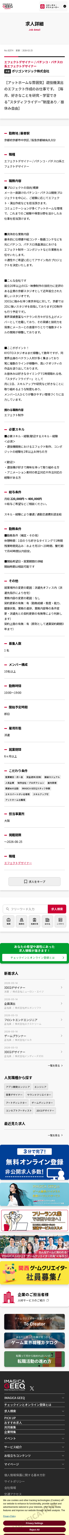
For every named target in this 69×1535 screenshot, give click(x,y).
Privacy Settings (34, 1523)
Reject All (34, 1529)
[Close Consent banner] (63, 1499)
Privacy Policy (9, 1516)
